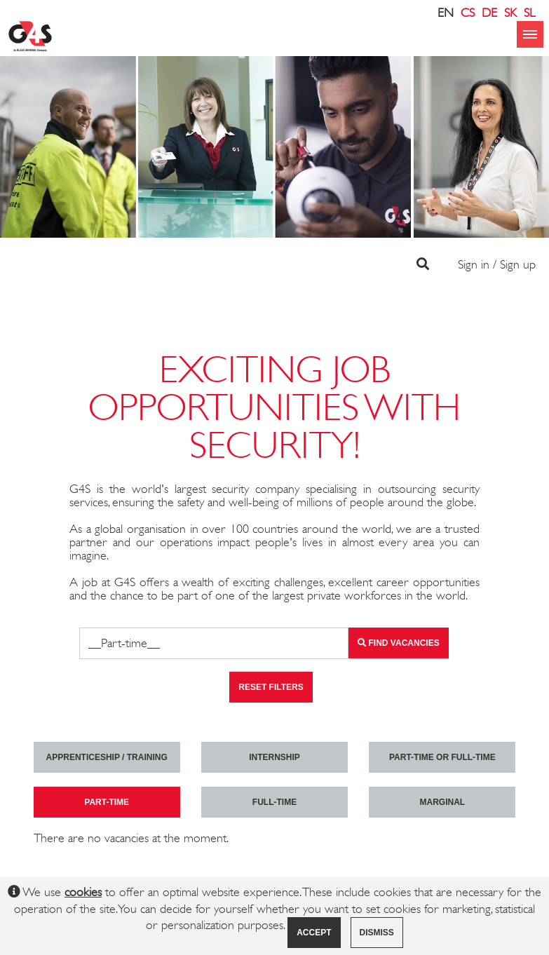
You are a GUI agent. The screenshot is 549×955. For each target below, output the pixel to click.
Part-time (106, 802)
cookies (83, 892)
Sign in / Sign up (497, 264)
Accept (314, 932)
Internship (274, 757)
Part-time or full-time (442, 757)
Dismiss (377, 932)
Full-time (274, 802)
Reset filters (270, 687)
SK (510, 12)
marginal (442, 802)
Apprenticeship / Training (107, 757)
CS (468, 12)
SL (529, 12)
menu (530, 34)
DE (489, 12)
